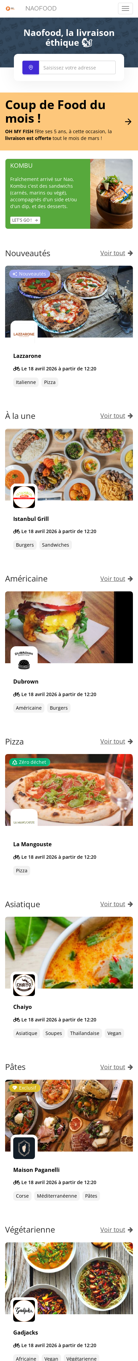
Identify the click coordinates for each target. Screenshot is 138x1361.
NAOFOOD (41, 8)
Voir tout (116, 253)
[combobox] (69, 67)
